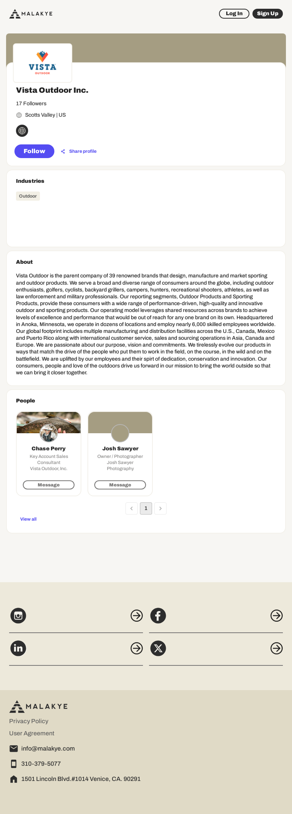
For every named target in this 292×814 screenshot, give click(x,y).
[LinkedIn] (76, 652)
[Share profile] (78, 151)
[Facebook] (216, 620)
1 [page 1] (146, 508)
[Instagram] (76, 620)
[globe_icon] (22, 131)
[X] (216, 652)
